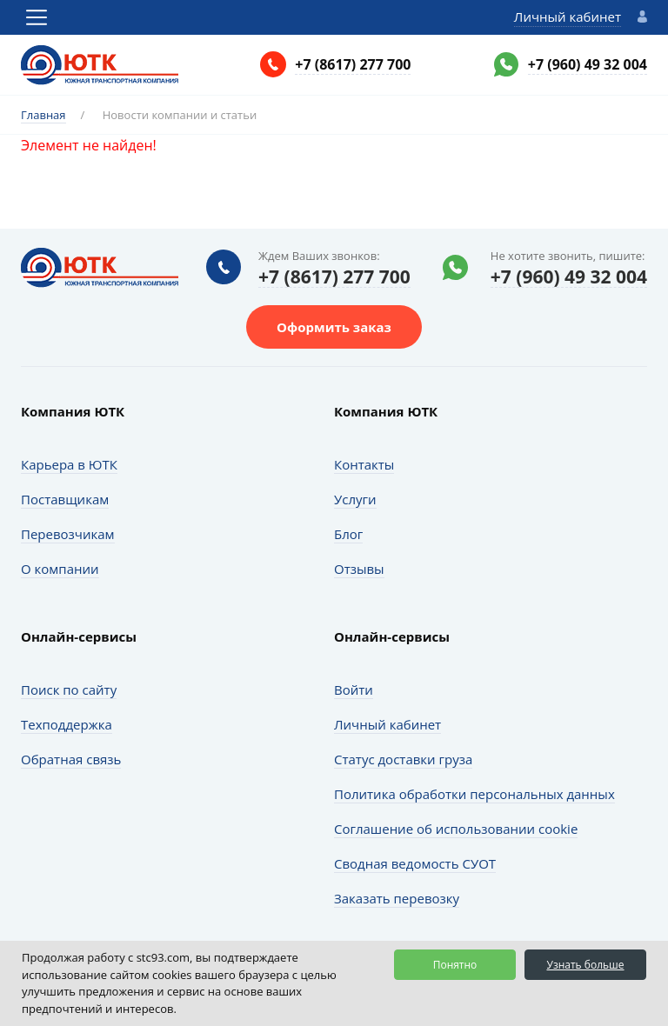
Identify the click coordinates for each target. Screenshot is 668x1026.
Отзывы (359, 568)
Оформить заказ (334, 327)
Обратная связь (71, 759)
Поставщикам (65, 499)
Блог (348, 534)
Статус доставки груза (403, 759)
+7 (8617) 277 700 (353, 64)
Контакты (364, 464)
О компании (60, 568)
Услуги (355, 499)
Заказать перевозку (396, 898)
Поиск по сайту (69, 689)
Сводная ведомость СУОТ (415, 863)
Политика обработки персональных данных (474, 794)
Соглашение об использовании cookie (456, 828)
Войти (353, 689)
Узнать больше (585, 964)
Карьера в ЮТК (69, 464)
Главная (43, 115)
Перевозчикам (68, 534)
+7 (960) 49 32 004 (587, 64)
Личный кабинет (567, 16)
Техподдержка (66, 724)
